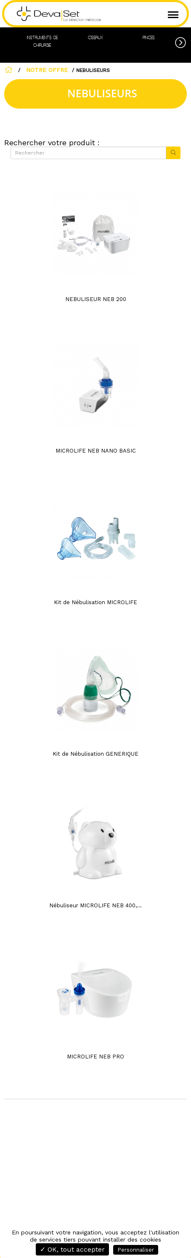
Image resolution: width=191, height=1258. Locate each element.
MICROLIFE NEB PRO (95, 1056)
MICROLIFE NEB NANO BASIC (96, 451)
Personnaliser (135, 1250)
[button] (183, 41)
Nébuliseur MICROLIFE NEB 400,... (95, 905)
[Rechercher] (88, 153)
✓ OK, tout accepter (72, 1249)
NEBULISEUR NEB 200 (95, 299)
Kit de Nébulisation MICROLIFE (95, 602)
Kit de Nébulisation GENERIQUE (95, 754)
